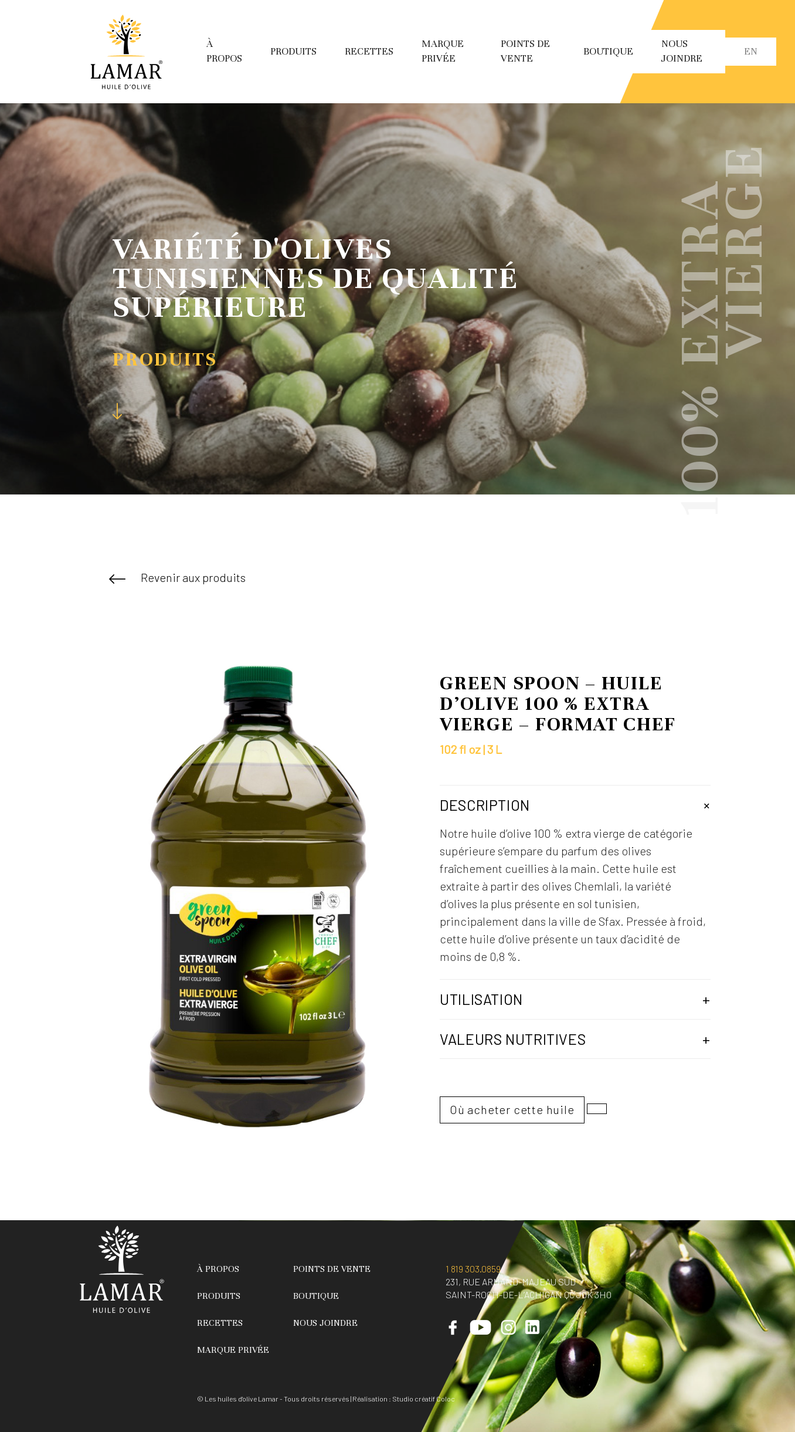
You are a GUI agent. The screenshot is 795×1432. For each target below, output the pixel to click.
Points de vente (332, 1269)
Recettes (369, 51)
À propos (218, 1269)
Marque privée (233, 1350)
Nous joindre (325, 1323)
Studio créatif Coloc (423, 1398)
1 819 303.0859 (473, 1268)
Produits (293, 51)
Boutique (608, 51)
